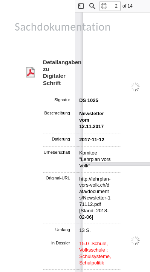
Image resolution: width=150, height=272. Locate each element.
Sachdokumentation (63, 27)
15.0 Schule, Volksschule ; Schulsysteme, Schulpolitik (95, 253)
